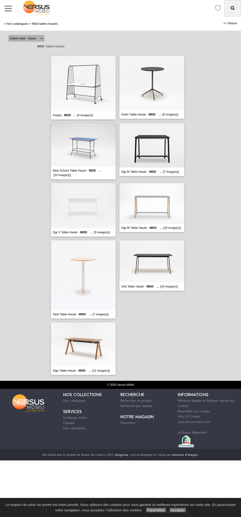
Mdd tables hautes (45, 23)
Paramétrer (156, 510)
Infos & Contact (189, 416)
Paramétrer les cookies (194, 411)
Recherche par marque (136, 405)
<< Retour (230, 23)
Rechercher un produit (135, 400)
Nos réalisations (74, 428)
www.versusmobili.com (194, 421)
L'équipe (69, 422)
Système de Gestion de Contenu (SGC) (97, 455)
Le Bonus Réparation (192, 432)
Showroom (127, 422)
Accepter (178, 510)
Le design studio (75, 417)
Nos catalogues (18, 23)
